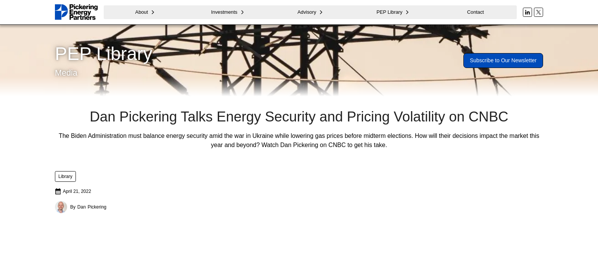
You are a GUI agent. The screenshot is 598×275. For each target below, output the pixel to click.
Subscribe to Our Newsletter (503, 60)
